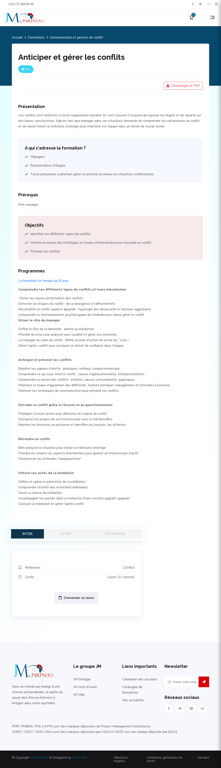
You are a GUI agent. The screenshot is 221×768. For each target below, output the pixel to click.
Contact (203, 757)
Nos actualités (133, 700)
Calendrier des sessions (139, 679)
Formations (36, 37)
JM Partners (40, 757)
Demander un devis (76, 598)
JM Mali (79, 694)
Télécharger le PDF (183, 85)
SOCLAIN (79, 757)
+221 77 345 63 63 (18, 4)
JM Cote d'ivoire (85, 687)
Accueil (17, 37)
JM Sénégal (82, 679)
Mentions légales (121, 759)
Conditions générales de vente (164, 759)
